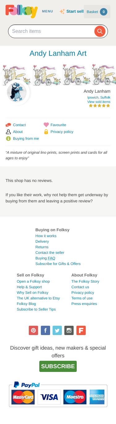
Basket (97, 11)
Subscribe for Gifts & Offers (58, 264)
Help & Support (29, 287)
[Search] (99, 31)
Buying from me (26, 138)
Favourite (58, 125)
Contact (19, 125)
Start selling (78, 11)
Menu (47, 11)
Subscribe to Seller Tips (36, 309)
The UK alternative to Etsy (38, 298)
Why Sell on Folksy (32, 292)
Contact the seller (50, 252)
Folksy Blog (26, 304)
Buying (45, 258)
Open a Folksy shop (33, 281)
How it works (46, 236)
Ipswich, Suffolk (98, 97)
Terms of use (82, 298)
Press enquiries (84, 304)
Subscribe (58, 366)
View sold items (98, 102)
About (18, 132)
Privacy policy (62, 132)
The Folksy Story (85, 281)
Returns (42, 247)
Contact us (80, 287)
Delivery (42, 241)
